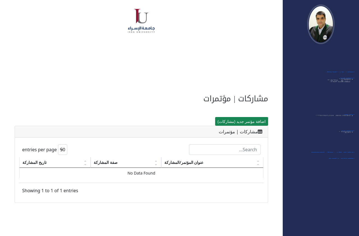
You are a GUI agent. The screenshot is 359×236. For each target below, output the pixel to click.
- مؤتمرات (346, 85)
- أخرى (348, 148)
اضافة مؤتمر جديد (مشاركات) (242, 121)
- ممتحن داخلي (342, 105)
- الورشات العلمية (340, 95)
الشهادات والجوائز (341, 160)
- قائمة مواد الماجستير (336, 126)
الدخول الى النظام (341, 55)
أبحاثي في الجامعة (340, 74)
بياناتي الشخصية (342, 61)
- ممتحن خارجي (341, 100)
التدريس (349, 116)
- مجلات (347, 143)
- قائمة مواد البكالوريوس (334, 121)
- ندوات (347, 90)
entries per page (44, 149)
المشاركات (347, 80)
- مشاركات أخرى (341, 110)
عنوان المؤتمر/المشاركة (183, 162)
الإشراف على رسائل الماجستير (333, 154)
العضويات (348, 133)
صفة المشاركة (106, 162)
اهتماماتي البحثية (341, 67)
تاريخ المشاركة (34, 162)
